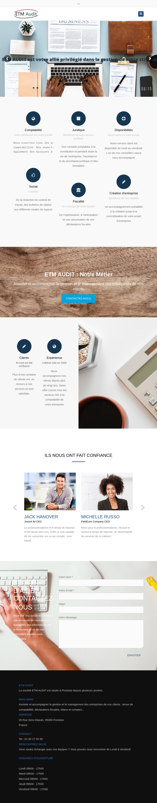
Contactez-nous (78, 298)
